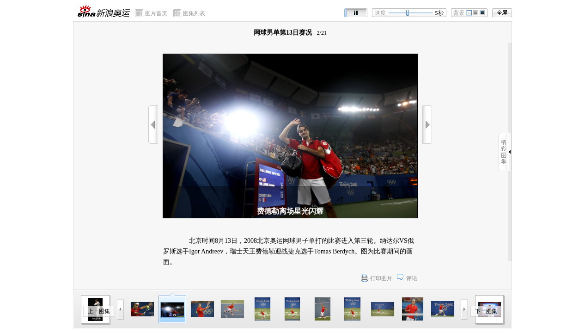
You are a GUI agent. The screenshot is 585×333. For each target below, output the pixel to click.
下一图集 (486, 311)
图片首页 (156, 13)
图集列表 (194, 13)
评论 (411, 278)
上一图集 (99, 311)
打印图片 (381, 278)
